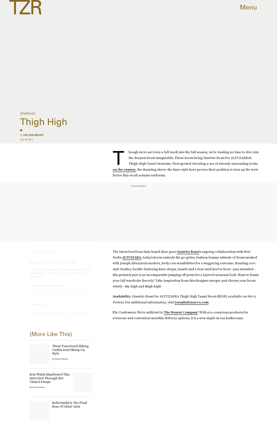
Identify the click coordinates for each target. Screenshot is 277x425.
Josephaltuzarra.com (191, 302)
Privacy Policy (39, 318)
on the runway (124, 169)
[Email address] (61, 289)
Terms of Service (83, 316)
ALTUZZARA (131, 257)
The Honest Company (181, 312)
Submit (37, 308)
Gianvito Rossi (188, 251)
